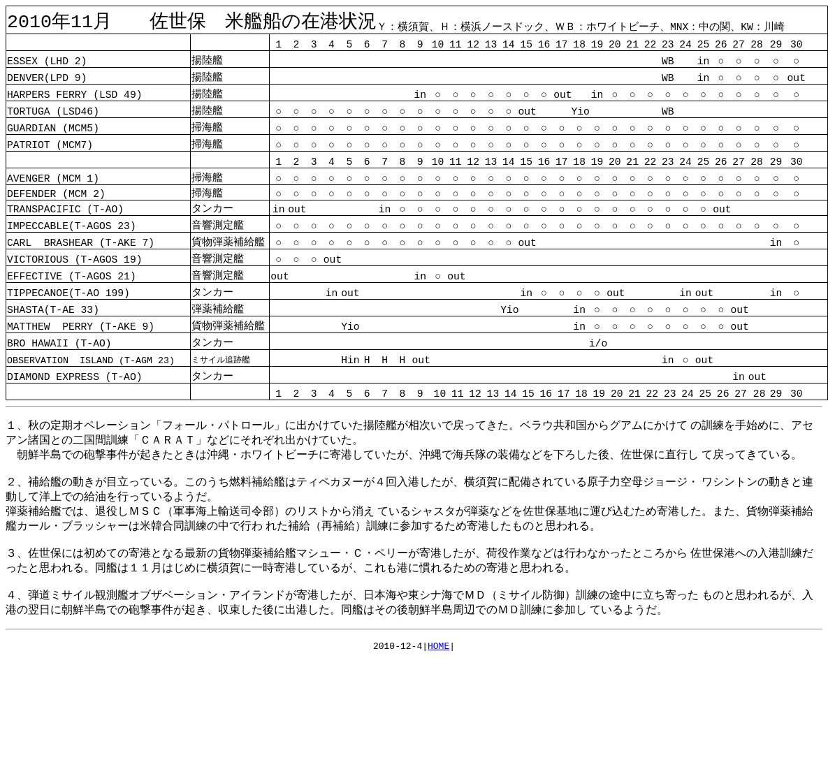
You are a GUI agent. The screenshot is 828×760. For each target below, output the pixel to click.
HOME (438, 649)
